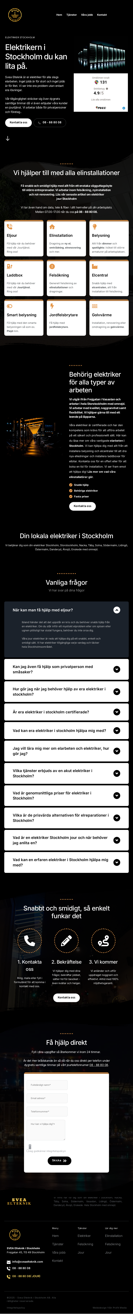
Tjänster (57, 1245)
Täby (91, 545)
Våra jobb (59, 1253)
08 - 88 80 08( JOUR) (26, 1277)
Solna (98, 545)
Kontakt (57, 1262)
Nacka (83, 545)
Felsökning (85, 1245)
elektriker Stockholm (46, 545)
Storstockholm (69, 545)
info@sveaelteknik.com (27, 1263)
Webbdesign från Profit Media (110, 1309)
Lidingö (103, 1202)
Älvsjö (69, 1206)
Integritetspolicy (16, 1309)
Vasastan (91, 1202)
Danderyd (59, 1206)
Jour (81, 1253)
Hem (55, 1237)
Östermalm (116, 1202)
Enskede (78, 1206)
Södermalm (110, 545)
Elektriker (84, 1237)
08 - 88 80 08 (21, 1269)
